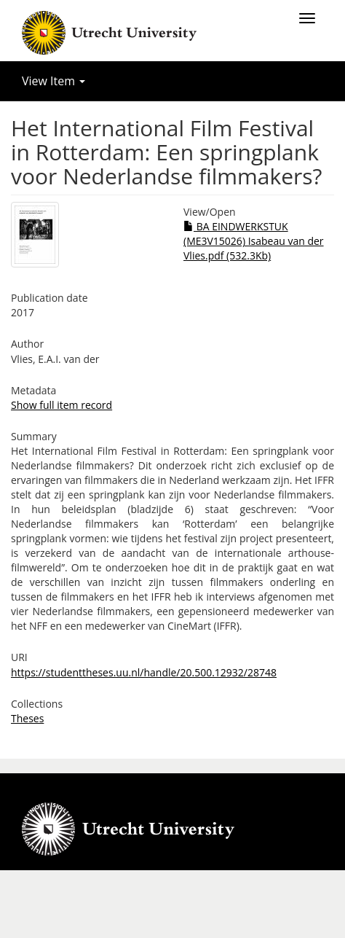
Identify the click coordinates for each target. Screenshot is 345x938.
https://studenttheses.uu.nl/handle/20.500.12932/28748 (144, 672)
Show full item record (61, 405)
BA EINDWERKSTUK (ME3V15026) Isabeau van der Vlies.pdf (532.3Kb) (253, 240)
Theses (27, 718)
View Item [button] (53, 81)
